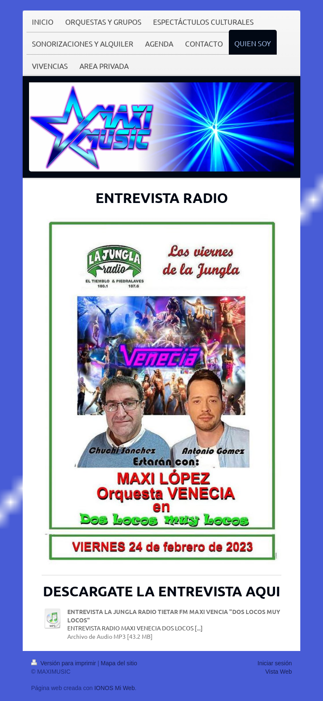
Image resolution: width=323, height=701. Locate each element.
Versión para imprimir (64, 663)
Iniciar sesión (274, 663)
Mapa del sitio (119, 663)
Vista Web (278, 671)
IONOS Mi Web (114, 688)
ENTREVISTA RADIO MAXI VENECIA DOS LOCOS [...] (135, 628)
